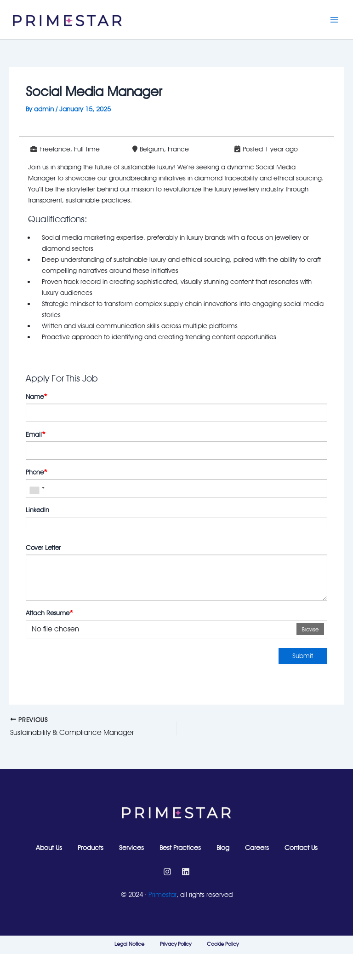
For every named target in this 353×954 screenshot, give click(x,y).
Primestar (162, 894)
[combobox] (36, 488)
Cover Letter (43, 547)
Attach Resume (49, 612)
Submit (302, 655)
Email (36, 434)
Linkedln (37, 510)
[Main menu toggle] (334, 19)
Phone (36, 472)
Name (36, 396)
